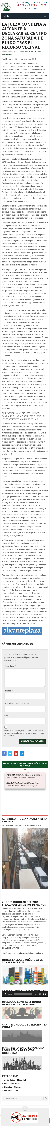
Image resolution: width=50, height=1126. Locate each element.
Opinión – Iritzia (11, 1091)
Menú (6, 16)
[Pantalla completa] (44, 994)
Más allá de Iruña (26, 52)
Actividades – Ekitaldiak (15, 1080)
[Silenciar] (40, 994)
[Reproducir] (5, 994)
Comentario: (10, 666)
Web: (6, 716)
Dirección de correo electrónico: (17, 703)
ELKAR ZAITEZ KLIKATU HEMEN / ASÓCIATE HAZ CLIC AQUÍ (25, 764)
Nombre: (8, 690)
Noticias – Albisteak (13, 1087)
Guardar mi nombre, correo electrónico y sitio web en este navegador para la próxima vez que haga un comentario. (24, 733)
